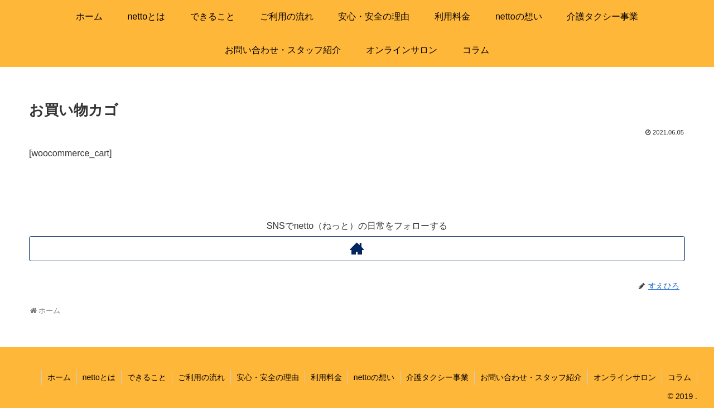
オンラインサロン (625, 377)
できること (146, 377)
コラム (679, 377)
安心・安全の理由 (268, 377)
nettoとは (99, 377)
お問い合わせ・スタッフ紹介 (531, 377)
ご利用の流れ (201, 377)
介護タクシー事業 (437, 377)
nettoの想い (374, 377)
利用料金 (326, 377)
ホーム (59, 377)
